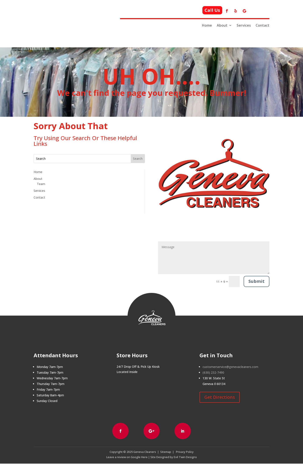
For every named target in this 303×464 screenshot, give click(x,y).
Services (244, 25)
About (222, 25)
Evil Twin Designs (185, 457)
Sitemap (165, 452)
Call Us (212, 10)
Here (144, 457)
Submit (256, 281)
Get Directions (219, 397)
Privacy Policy (185, 452)
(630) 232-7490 (213, 372)
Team (41, 184)
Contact (262, 25)
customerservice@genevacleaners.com (230, 367)
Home (207, 25)
